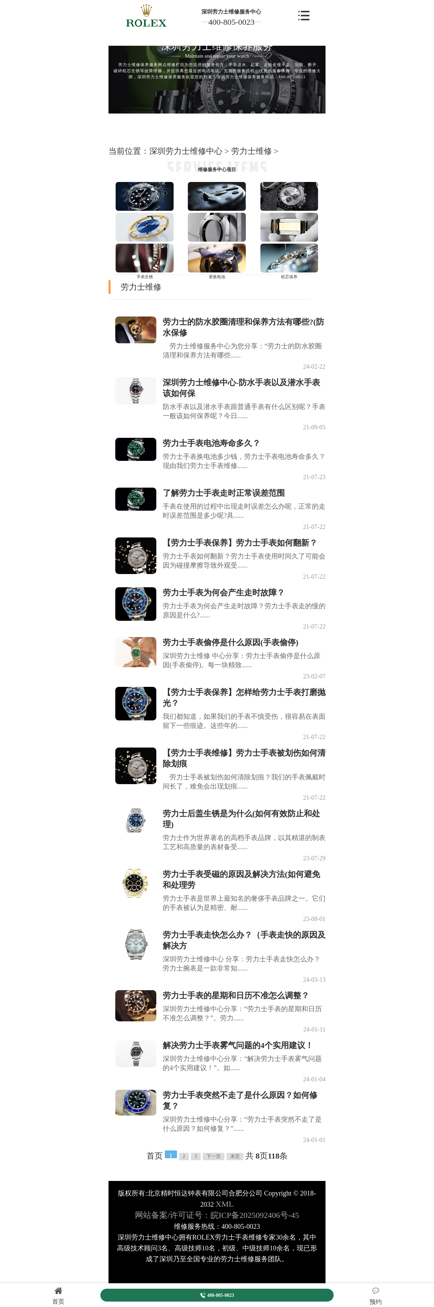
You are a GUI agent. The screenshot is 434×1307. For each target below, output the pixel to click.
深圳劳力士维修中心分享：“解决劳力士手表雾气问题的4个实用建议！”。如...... (242, 1063)
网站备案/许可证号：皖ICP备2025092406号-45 (217, 1215)
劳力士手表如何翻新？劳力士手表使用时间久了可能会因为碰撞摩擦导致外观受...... (244, 560)
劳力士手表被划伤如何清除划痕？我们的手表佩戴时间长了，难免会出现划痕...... (244, 781)
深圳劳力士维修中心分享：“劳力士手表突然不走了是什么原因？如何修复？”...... (242, 1124)
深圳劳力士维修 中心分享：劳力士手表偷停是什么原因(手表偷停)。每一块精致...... (241, 660)
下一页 (213, 1156)
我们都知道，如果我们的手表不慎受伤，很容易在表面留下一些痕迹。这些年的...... (244, 721)
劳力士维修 (251, 151)
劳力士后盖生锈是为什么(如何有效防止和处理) (241, 819)
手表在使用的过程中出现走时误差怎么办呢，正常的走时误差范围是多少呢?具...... (244, 511)
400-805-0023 (231, 22)
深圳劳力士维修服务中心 (231, 12)
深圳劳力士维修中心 (185, 151)
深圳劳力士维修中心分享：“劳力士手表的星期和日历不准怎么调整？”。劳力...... (242, 1013)
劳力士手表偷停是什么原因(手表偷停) (230, 642)
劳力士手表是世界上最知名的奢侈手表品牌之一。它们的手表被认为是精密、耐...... (244, 903)
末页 (235, 1156)
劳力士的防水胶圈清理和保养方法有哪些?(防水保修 (243, 327)
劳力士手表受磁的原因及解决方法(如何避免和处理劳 (241, 880)
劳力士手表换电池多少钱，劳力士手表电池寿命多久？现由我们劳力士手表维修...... (244, 461)
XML (225, 1204)
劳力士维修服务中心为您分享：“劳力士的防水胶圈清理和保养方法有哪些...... (242, 350)
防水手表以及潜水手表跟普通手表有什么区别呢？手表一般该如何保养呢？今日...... (244, 411)
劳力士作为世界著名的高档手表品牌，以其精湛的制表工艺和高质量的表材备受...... (244, 842)
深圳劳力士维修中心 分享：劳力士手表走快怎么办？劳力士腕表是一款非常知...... (241, 963)
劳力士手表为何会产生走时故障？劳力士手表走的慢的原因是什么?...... (244, 610)
